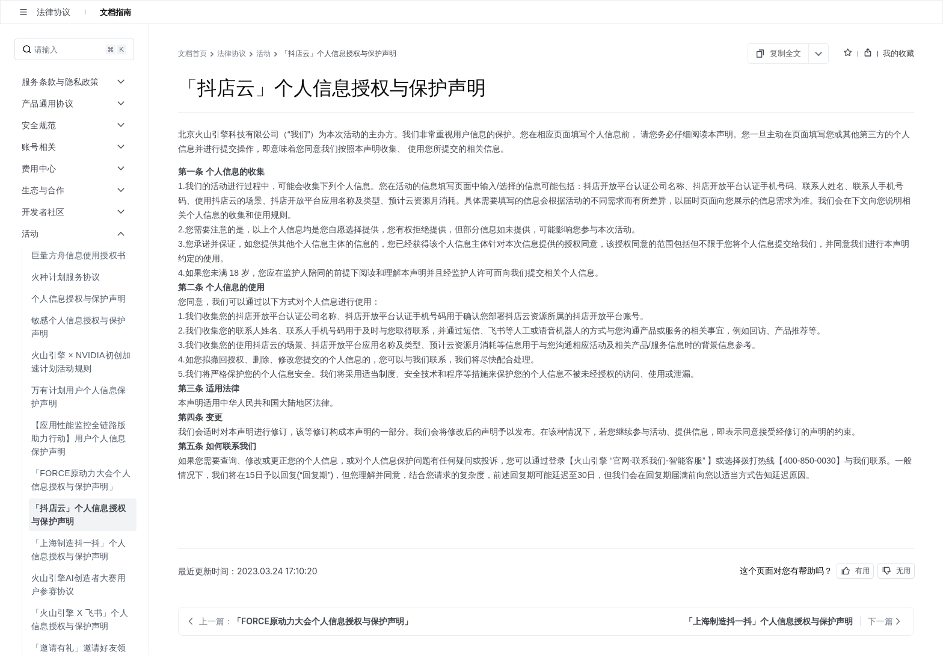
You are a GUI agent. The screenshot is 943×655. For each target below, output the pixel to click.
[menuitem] (75, 255)
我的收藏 (898, 53)
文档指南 (115, 12)
